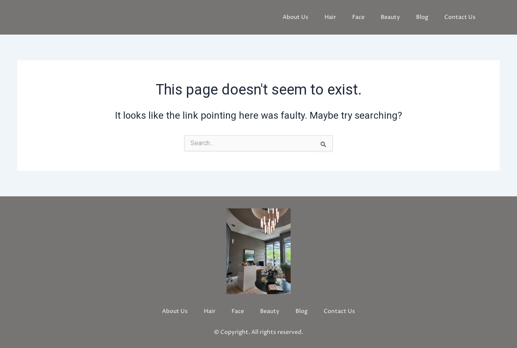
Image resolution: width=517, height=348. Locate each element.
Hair (330, 17)
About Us (295, 17)
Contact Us (460, 17)
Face (358, 17)
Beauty (390, 17)
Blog (422, 17)
